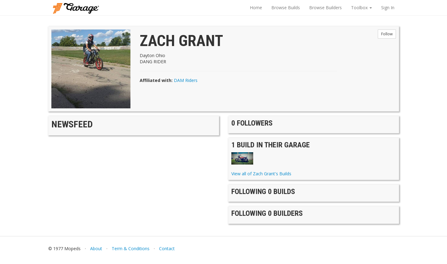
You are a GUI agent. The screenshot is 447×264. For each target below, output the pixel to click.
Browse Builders (325, 7)
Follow (387, 34)
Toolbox (361, 7)
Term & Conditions (131, 248)
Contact (167, 248)
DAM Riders (186, 80)
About (96, 248)
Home (256, 7)
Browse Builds (285, 7)
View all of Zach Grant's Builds (261, 174)
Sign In (387, 7)
